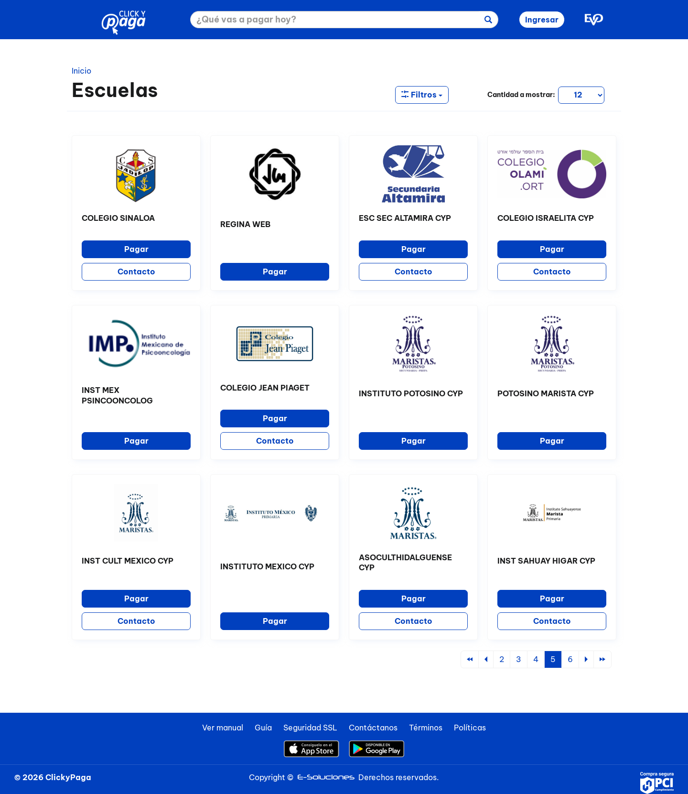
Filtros (421, 94)
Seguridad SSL (310, 727)
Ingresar (542, 19)
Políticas (470, 727)
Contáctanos (373, 727)
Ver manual (222, 727)
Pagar (136, 249)
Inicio (81, 71)
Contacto (136, 271)
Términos (425, 727)
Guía (263, 727)
